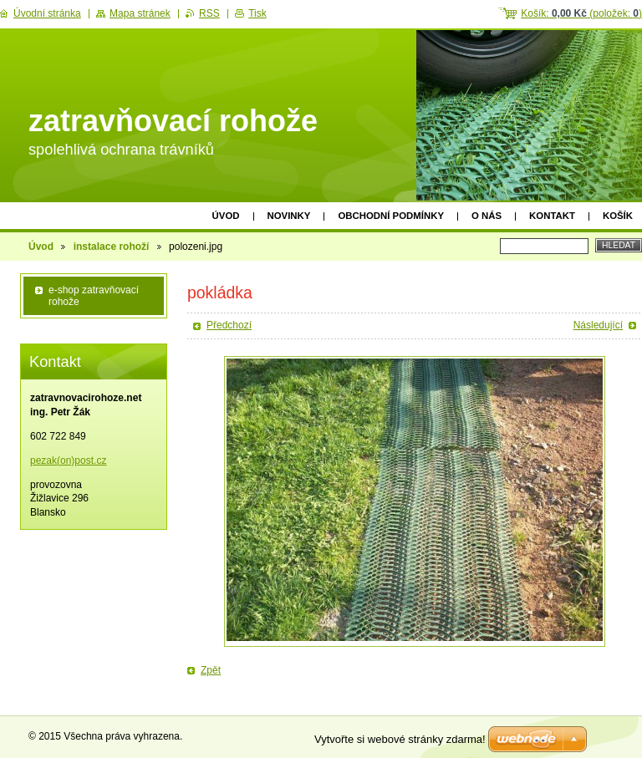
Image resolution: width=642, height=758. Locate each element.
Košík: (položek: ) (581, 13)
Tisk (257, 13)
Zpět (211, 670)
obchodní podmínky (391, 216)
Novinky (289, 216)
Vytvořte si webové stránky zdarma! (400, 739)
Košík (618, 216)
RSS (209, 13)
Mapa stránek (140, 13)
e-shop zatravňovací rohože (93, 296)
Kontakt (552, 216)
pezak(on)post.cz (68, 460)
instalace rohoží (112, 246)
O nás (486, 216)
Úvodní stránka (47, 13)
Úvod (226, 216)
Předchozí (229, 325)
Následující (598, 325)
